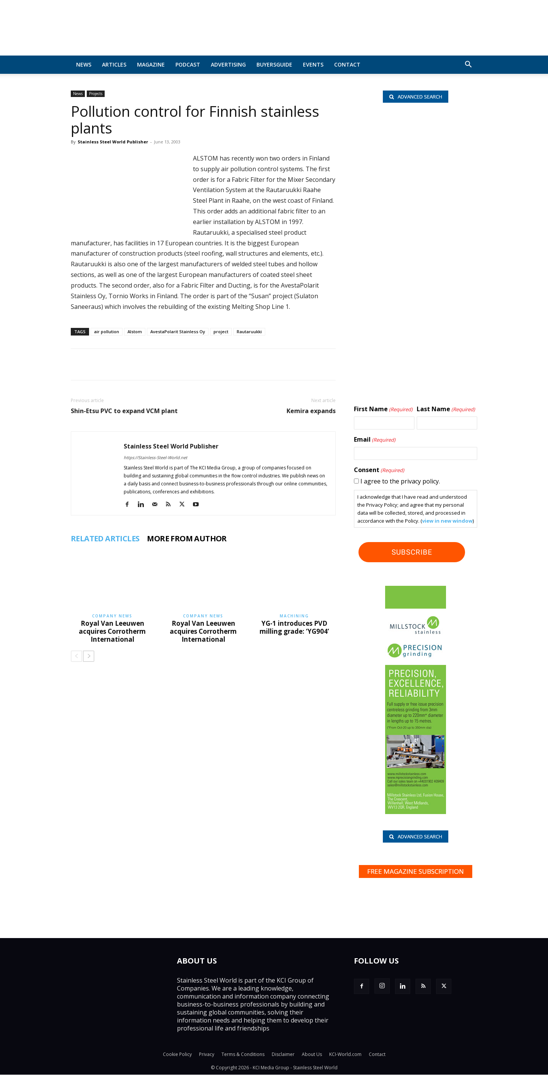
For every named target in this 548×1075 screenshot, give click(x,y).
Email (374, 440)
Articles (114, 64)
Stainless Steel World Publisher (113, 142)
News (83, 64)
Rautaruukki (249, 331)
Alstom (134, 331)
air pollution (106, 331)
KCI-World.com (345, 1054)
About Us (312, 1054)
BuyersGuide (274, 64)
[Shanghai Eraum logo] (415, 299)
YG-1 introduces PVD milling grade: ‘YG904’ (294, 627)
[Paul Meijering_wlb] (415, 247)
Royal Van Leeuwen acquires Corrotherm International (112, 631)
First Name (383, 409)
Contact (347, 64)
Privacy (206, 1054)
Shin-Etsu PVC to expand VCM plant (124, 411)
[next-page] (88, 656)
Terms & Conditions (242, 1054)
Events (313, 64)
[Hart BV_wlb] (415, 150)
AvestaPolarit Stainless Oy (177, 331)
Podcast (187, 64)
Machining (294, 616)
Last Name (446, 409)
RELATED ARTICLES (105, 539)
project (220, 331)
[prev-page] (76, 656)
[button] (468, 65)
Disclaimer (283, 1054)
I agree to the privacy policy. (400, 481)
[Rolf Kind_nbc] (415, 200)
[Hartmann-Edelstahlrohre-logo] (415, 343)
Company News (112, 616)
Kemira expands (311, 411)
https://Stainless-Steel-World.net (155, 457)
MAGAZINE (151, 64)
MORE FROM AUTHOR (186, 539)
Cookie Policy (177, 1054)
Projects (95, 93)
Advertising (228, 64)
